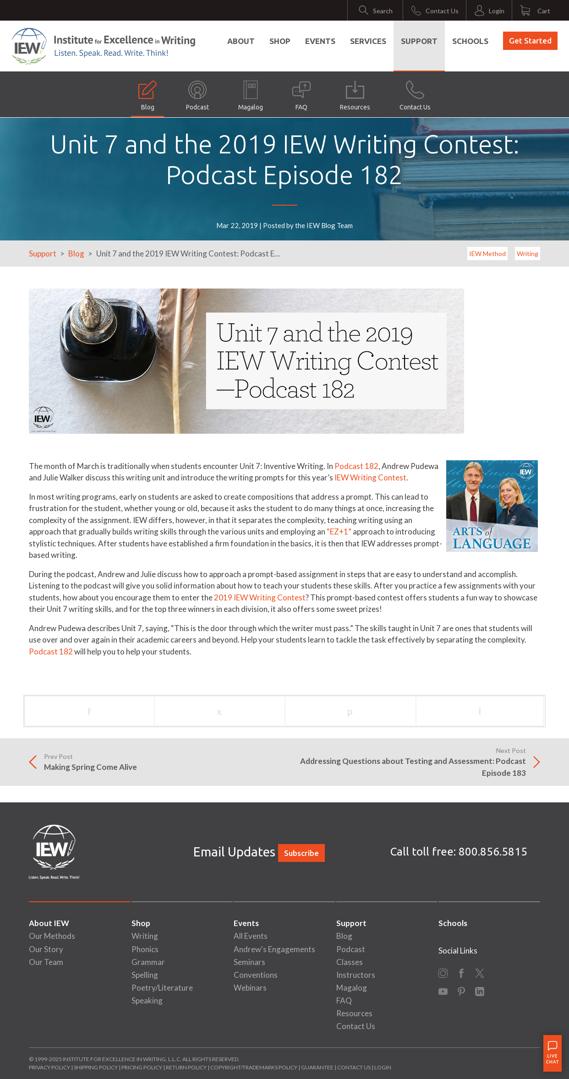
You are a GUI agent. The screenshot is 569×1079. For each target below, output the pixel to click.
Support (419, 41)
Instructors (355, 975)
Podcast (197, 96)
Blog (147, 96)
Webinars (250, 987)
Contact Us (415, 96)
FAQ (301, 96)
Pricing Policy (141, 1067)
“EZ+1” (339, 531)
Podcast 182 (356, 466)
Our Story (46, 949)
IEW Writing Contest (370, 477)
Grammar (148, 962)
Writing (527, 253)
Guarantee (317, 1067)
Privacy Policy (49, 1067)
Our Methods (52, 936)
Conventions (256, 975)
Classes (349, 962)
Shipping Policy (96, 1067)
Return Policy (186, 1067)
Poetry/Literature (162, 987)
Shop (279, 41)
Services (368, 41)
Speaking (147, 1000)
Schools (470, 41)
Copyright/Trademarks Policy (253, 1067)
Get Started (530, 40)
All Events (251, 936)
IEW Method (487, 253)
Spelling (144, 975)
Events (320, 41)
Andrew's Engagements (274, 949)
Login (382, 1067)
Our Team (46, 962)
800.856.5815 (493, 851)
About (241, 41)
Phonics (145, 949)
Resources (355, 96)
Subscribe (301, 853)
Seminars (249, 962)
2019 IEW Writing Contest (260, 597)
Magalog (250, 96)
